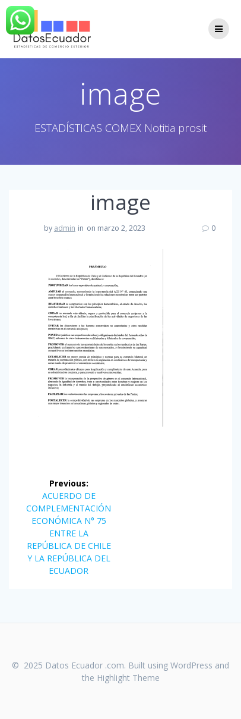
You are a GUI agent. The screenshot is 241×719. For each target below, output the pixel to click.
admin (64, 228)
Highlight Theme (128, 677)
